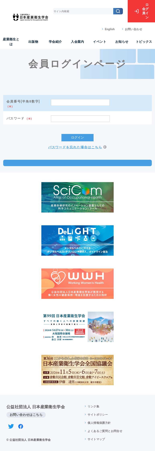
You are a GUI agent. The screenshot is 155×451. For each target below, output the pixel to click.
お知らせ (121, 42)
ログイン (141, 11)
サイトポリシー (98, 414)
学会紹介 (55, 42)
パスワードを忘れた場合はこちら (75, 147)
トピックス (144, 42)
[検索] (118, 11)
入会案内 (77, 42)
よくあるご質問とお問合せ (105, 431)
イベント (99, 42)
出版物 (33, 42)
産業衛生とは (11, 41)
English (110, 29)
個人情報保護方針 (99, 422)
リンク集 (93, 406)
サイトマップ (96, 439)
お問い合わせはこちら (26, 415)
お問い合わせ (133, 29)
